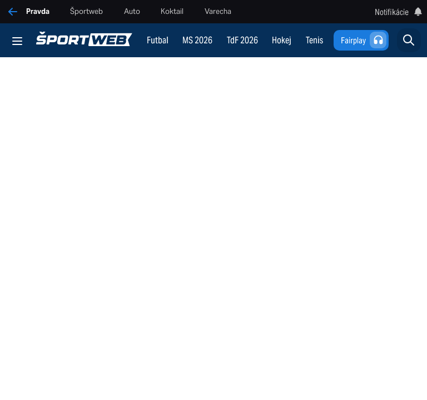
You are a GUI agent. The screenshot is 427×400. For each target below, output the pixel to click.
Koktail (172, 11)
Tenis (314, 40)
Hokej (281, 40)
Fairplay (364, 40)
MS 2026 (197, 40)
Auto (132, 11)
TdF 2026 (242, 40)
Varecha (218, 11)
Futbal (157, 40)
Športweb (86, 11)
